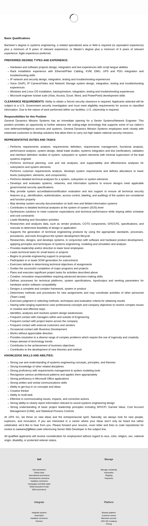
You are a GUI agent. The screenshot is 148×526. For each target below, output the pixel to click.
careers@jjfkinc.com (29, 429)
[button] (139, 7)
